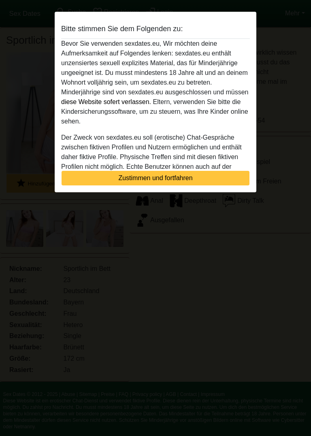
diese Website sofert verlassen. (106, 101)
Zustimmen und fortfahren (155, 177)
